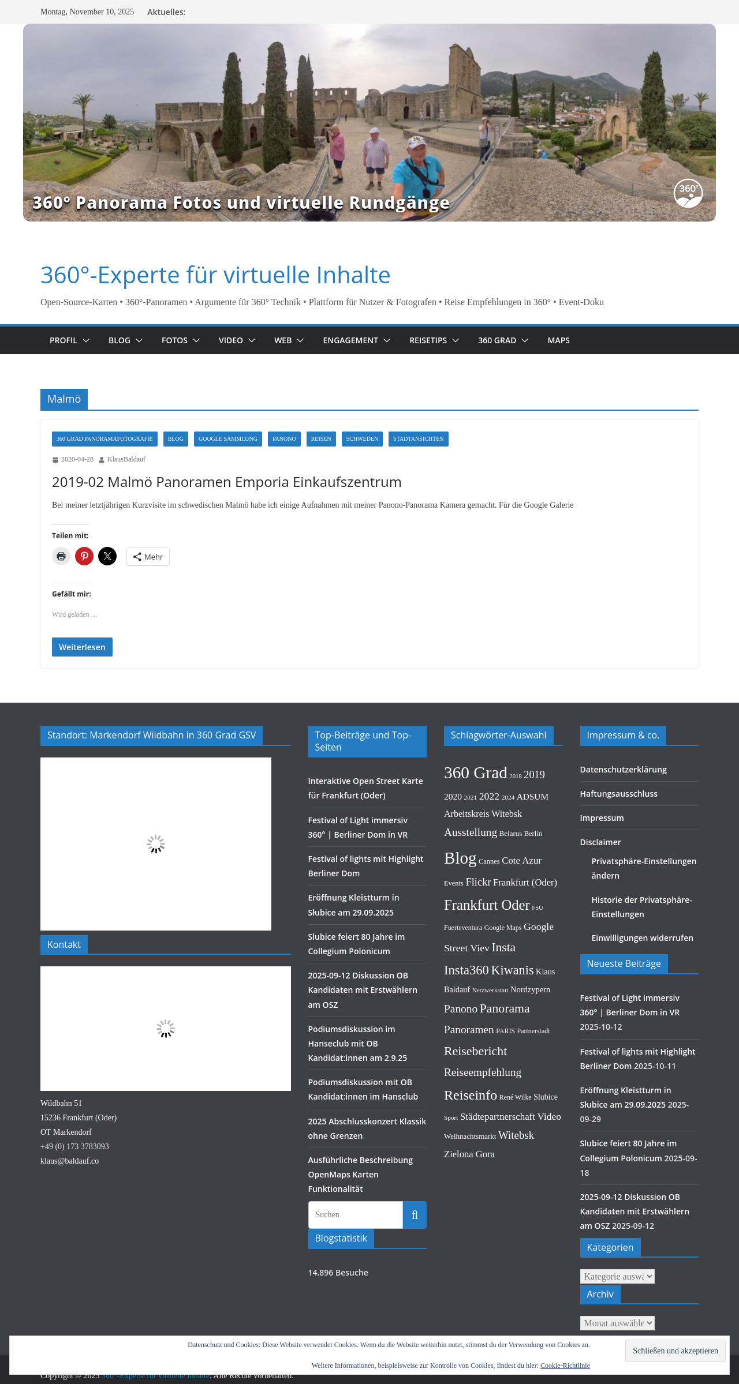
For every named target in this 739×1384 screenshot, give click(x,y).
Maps (576, 340)
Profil (65, 340)
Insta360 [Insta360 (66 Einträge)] (466, 986)
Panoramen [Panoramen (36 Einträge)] (469, 1046)
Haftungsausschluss (614, 809)
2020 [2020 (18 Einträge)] (453, 813)
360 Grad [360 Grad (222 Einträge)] (475, 788)
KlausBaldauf (126, 459)
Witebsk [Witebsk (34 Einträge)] (516, 1152)
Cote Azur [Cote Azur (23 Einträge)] (522, 877)
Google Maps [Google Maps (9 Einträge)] (503, 944)
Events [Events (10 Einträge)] (454, 900)
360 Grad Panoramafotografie (105, 439)
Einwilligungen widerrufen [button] (638, 954)
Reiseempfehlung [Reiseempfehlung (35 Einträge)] (482, 1089)
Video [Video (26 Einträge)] (549, 1133)
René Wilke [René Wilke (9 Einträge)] (515, 1113)
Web (291, 340)
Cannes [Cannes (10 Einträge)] (489, 878)
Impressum (599, 834)
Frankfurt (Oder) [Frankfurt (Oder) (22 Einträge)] (525, 899)
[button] (86, 340)
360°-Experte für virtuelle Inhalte (205, 274)
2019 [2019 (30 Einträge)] (534, 791)
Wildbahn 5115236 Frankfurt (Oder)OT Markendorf (78, 1134)
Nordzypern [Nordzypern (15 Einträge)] (530, 1006)
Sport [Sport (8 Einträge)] (451, 1134)
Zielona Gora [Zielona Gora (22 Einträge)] (469, 1170)
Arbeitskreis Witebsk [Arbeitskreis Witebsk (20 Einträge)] (483, 830)
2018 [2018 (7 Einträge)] (515, 792)
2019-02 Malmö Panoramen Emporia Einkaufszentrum (219, 481)
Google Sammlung (228, 439)
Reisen (321, 439)
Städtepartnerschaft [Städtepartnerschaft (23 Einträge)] (497, 1133)
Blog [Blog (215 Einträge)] (460, 874)
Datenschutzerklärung (619, 785)
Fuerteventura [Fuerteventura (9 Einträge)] (463, 944)
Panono (284, 439)
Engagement (361, 340)
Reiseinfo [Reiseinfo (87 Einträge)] (470, 1111)
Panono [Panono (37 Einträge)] (460, 1025)
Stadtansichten (418, 439)
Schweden (362, 439)
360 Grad (515, 340)
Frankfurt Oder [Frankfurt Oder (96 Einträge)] (487, 921)
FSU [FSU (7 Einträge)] (537, 924)
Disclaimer (599, 858)
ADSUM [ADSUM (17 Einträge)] (532, 813)
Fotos (179, 340)
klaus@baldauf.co (69, 1177)
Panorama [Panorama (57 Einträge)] (505, 1025)
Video (238, 340)
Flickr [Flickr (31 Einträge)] (478, 899)
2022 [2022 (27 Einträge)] (489, 813)
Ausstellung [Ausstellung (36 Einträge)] (470, 849)
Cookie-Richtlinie (565, 1366)
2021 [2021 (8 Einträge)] (470, 814)
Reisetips (444, 340)
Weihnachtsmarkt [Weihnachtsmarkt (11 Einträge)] (470, 1153)
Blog (123, 340)
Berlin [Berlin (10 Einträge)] (533, 850)
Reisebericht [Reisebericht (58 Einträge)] (475, 1067)
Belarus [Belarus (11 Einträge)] (510, 850)
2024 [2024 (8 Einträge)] (508, 814)
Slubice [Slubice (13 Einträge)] (545, 1113)
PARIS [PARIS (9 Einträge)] (505, 1048)
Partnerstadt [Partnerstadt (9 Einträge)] (533, 1048)
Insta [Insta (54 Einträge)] (503, 964)
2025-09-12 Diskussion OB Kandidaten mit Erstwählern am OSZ (364, 1006)
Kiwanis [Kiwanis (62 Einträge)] (512, 986)
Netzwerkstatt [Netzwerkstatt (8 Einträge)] (490, 1006)
